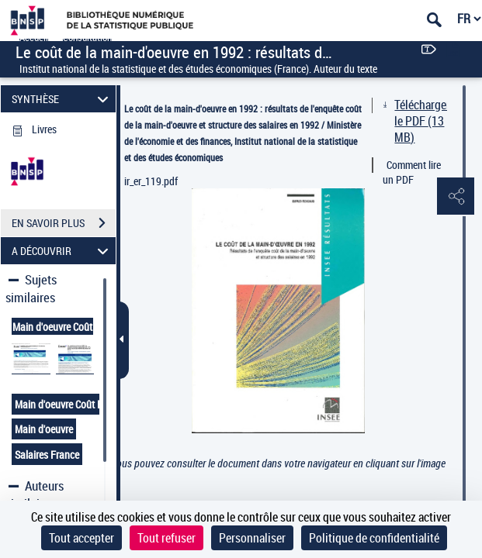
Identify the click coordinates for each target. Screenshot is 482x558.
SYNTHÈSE (62, 98)
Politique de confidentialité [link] (374, 537)
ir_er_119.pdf (151, 181)
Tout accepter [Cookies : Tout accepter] (81, 537)
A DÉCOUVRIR (62, 250)
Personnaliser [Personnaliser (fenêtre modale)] (252, 537)
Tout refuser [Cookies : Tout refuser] (166, 537)
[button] (454, 197)
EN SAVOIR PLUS (64, 223)
